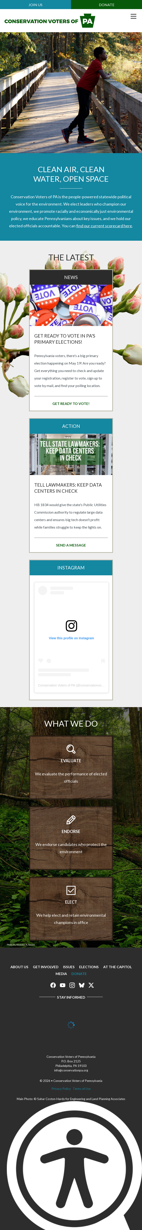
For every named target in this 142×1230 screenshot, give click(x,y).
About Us (19, 967)
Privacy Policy (61, 1088)
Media (61, 973)
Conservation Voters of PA (56, 685)
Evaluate (71, 760)
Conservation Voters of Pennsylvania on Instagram (72, 985)
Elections (89, 967)
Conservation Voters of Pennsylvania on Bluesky (81, 985)
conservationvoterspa (95, 685)
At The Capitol (117, 967)
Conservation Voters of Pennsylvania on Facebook (53, 985)
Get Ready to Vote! (71, 403)
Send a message (71, 545)
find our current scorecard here (104, 225)
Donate (106, 4)
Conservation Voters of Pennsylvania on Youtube (62, 985)
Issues (69, 967)
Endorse (71, 831)
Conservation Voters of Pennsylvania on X (91, 985)
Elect (71, 901)
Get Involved (46, 967)
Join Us (35, 4)
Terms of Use (82, 1088)
